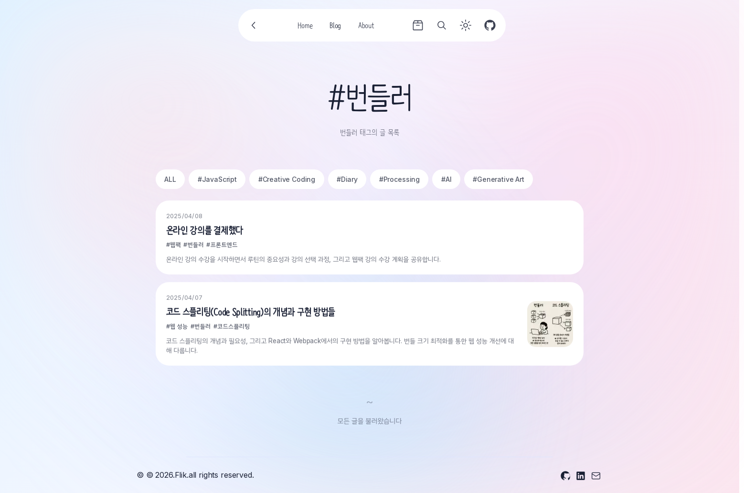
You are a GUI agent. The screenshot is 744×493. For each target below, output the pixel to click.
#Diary (347, 179)
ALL (170, 179)
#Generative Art (498, 179)
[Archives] (417, 25)
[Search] (441, 25)
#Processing (399, 179)
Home (305, 27)
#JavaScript (217, 179)
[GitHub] (489, 25)
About (366, 27)
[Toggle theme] (465, 25)
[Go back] (254, 25)
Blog (335, 27)
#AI (446, 179)
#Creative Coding (286, 179)
